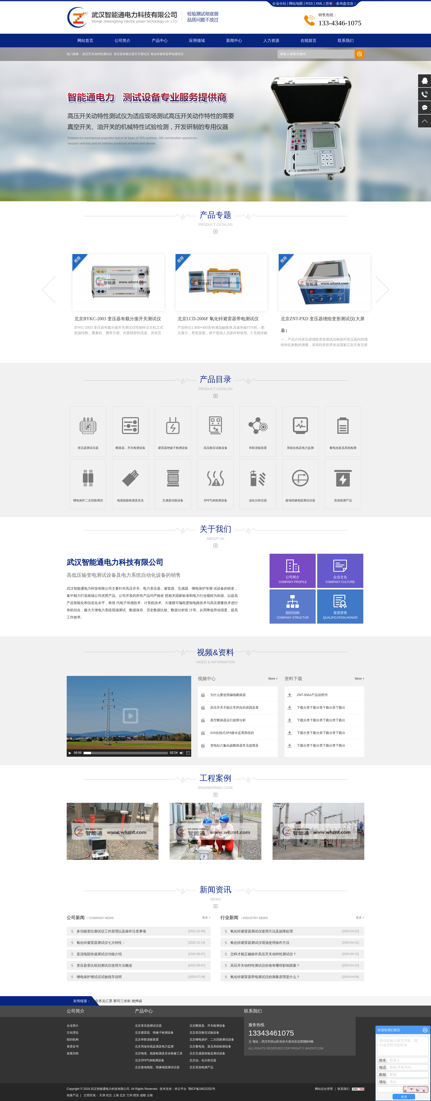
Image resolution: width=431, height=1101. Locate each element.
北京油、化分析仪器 (202, 1060)
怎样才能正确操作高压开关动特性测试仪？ (263, 954)
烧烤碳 (137, 1001)
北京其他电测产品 (201, 1067)
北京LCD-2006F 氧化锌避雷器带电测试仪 (222, 326)
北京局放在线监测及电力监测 (154, 1046)
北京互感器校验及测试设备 (207, 1053)
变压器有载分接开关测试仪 (131, 54)
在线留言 (308, 40)
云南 (150, 1095)
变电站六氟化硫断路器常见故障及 (234, 745)
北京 (122, 1095)
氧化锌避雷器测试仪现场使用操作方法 (259, 943)
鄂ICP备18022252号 (201, 1089)
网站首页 (85, 40)
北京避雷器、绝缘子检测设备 (154, 1032)
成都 (143, 1095)
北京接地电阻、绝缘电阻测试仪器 (157, 1067)
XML (319, 3)
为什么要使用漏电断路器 (228, 695)
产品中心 (160, 40)
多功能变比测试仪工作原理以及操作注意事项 (111, 931)
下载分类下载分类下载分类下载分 (321, 707)
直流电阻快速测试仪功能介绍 (99, 954)
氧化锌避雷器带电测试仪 (167, 54)
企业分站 (279, 3)
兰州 (129, 1095)
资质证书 (73, 1046)
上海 (116, 1095)
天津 (102, 1095)
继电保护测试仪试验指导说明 (99, 977)
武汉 (109, 1095)
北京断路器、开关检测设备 (207, 1025)
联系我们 (346, 40)
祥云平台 (180, 1089)
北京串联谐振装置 (147, 1039)
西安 (136, 1095)
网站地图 (296, 3)
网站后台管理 (324, 1089)
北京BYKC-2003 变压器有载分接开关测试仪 (119, 326)
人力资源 (271, 40)
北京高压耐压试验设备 (204, 1032)
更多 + (206, 917)
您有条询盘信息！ (341, 3)
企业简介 (73, 1025)
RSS (309, 3)
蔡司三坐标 (122, 1001)
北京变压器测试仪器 (148, 1025)
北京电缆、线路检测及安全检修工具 (159, 1053)
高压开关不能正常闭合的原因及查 (234, 707)
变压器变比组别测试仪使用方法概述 (104, 965)
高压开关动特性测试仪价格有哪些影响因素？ (265, 965)
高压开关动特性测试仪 (97, 54)
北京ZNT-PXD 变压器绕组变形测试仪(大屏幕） (325, 332)
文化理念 (73, 1032)
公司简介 (122, 40)
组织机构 (73, 1039)
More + (273, 678)
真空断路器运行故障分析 (228, 720)
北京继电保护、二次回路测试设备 (211, 1039)
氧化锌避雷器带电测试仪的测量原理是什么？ (265, 977)
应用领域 (197, 40)
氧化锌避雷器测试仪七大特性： (101, 943)
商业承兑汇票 (102, 1001)
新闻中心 (234, 40)
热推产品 (73, 1095)
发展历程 (73, 1053)
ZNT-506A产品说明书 (312, 695)
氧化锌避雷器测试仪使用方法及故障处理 (261, 931)
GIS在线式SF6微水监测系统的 (232, 733)
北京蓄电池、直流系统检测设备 (210, 1046)
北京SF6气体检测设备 (149, 1060)
